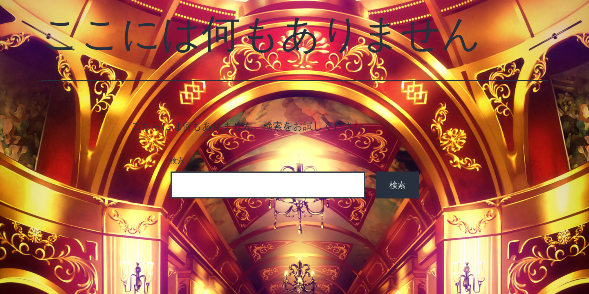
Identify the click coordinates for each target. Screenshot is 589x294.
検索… (181, 161)
